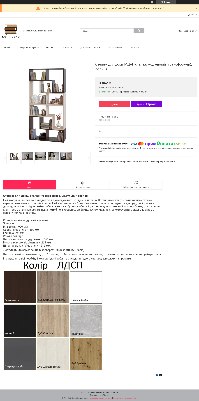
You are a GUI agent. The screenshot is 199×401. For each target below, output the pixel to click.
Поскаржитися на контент (100, 398)
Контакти (67, 47)
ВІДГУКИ (135, 47)
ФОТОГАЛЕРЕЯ (115, 47)
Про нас (50, 47)
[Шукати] (139, 30)
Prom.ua (114, 392)
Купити (114, 104)
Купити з (146, 104)
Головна (6, 47)
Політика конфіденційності (125, 398)
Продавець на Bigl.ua (99, 395)
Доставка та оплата (90, 47)
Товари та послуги (27, 47)
